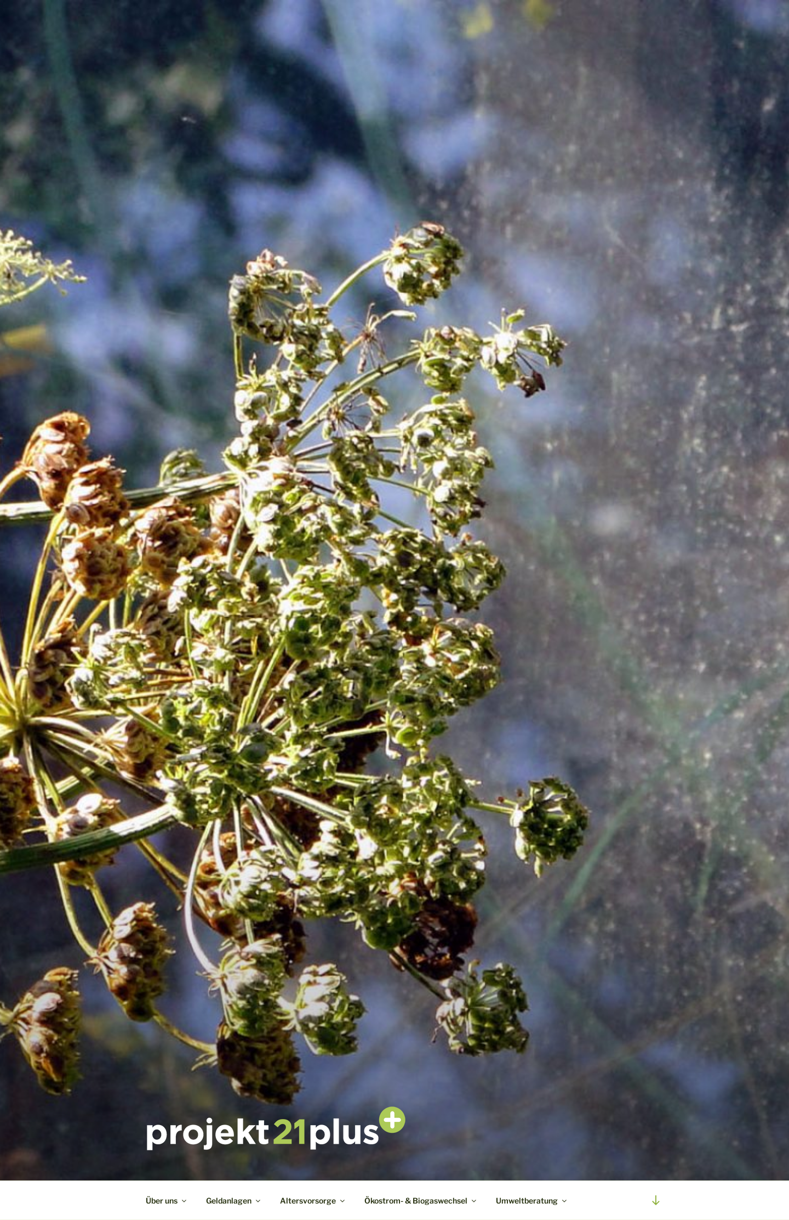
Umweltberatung (532, 1200)
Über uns (167, 1200)
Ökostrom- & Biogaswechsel (421, 1200)
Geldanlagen (234, 1200)
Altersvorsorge (313, 1200)
